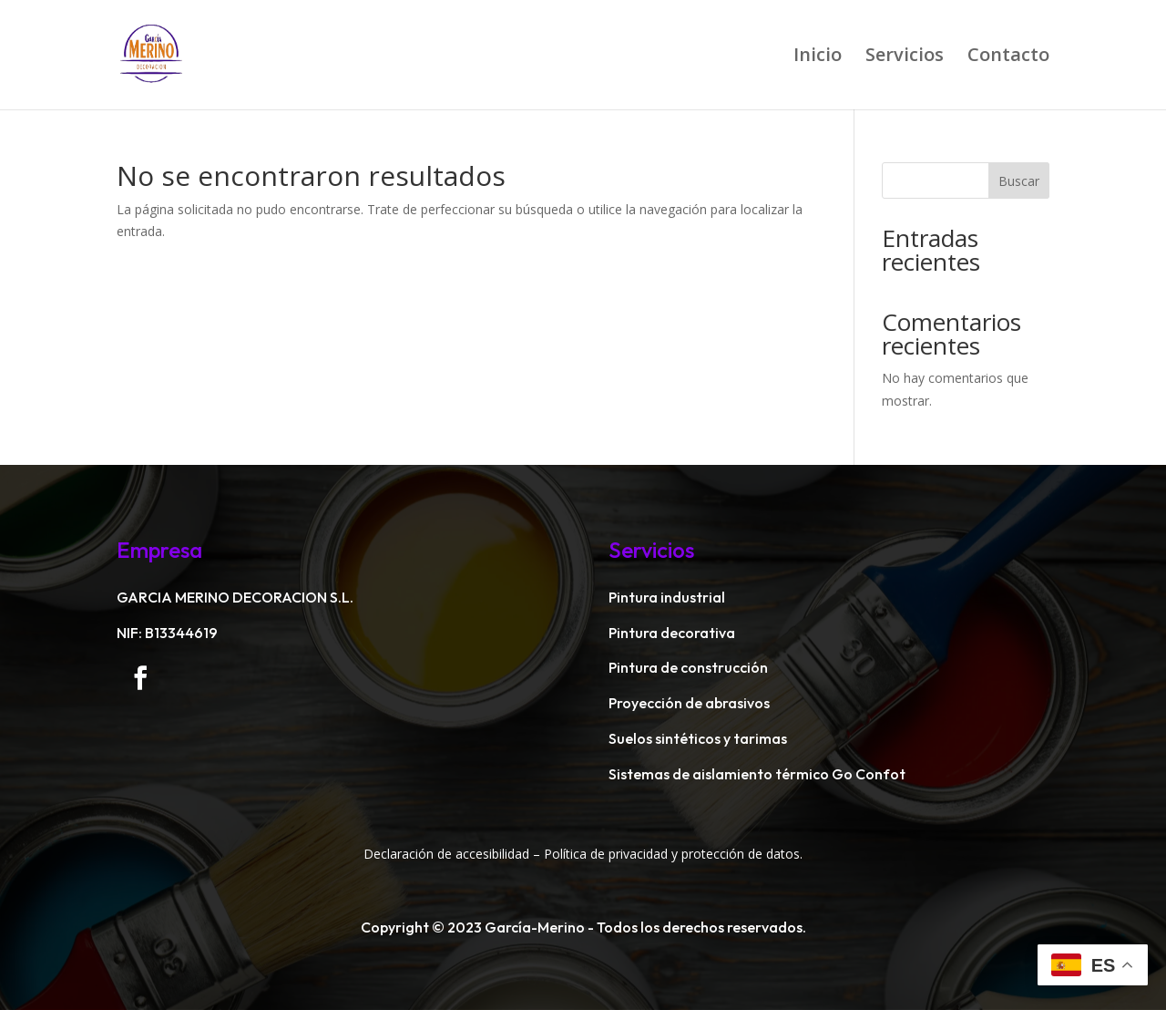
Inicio (817, 57)
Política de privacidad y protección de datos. (673, 853)
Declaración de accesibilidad (446, 853)
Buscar (1018, 181)
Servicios (904, 57)
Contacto (1008, 57)
